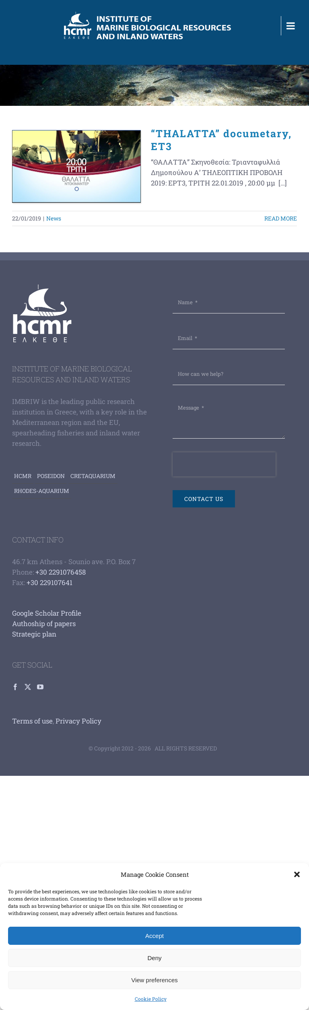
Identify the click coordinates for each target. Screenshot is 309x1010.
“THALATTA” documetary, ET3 (221, 140)
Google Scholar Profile (46, 613)
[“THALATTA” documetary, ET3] (76, 166)
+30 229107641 (49, 582)
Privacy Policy (78, 721)
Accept (154, 935)
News (53, 218)
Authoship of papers (44, 623)
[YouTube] (40, 687)
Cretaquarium (92, 476)
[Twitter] (28, 687)
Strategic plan (34, 634)
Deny (154, 957)
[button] (297, 874)
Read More (280, 218)
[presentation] (224, 464)
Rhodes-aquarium (41, 491)
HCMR (22, 476)
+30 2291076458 (60, 572)
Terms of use (32, 721)
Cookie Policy (151, 999)
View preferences (154, 980)
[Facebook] (15, 687)
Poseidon (51, 476)
